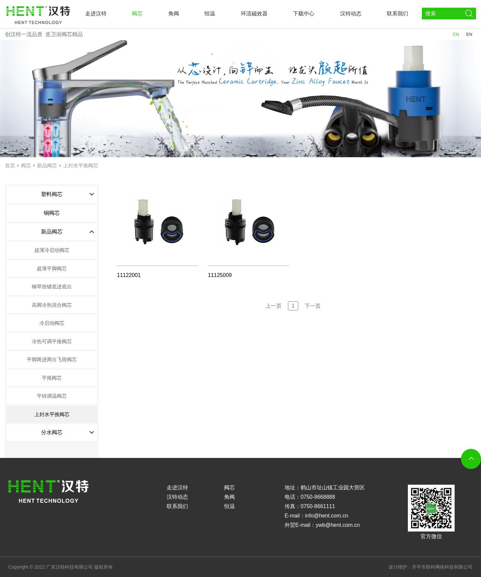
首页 (10, 165)
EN (469, 34)
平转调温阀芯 (52, 396)
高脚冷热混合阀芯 (52, 305)
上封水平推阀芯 (80, 165)
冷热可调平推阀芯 (52, 341)
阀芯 (137, 13)
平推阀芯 (52, 378)
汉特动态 (350, 13)
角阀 (173, 13)
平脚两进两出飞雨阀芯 (52, 359)
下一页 (313, 306)
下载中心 (303, 13)
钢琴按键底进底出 (52, 286)
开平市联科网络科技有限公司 (442, 567)
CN (456, 34)
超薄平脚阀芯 (52, 268)
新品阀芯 (47, 165)
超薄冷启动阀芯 (51, 250)
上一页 (274, 306)
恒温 (209, 13)
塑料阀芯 (67, 194)
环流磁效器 (254, 13)
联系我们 (397, 13)
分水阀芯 (67, 432)
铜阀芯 (52, 213)
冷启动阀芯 (51, 323)
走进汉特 (96, 13)
